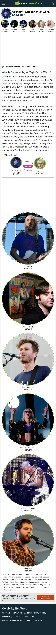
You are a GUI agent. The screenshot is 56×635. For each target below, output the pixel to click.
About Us (6, 613)
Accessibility (7, 617)
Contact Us (17, 613)
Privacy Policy (40, 613)
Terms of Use (28, 617)
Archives (28, 613)
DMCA (18, 617)
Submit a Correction (45, 597)
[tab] (28, 68)
